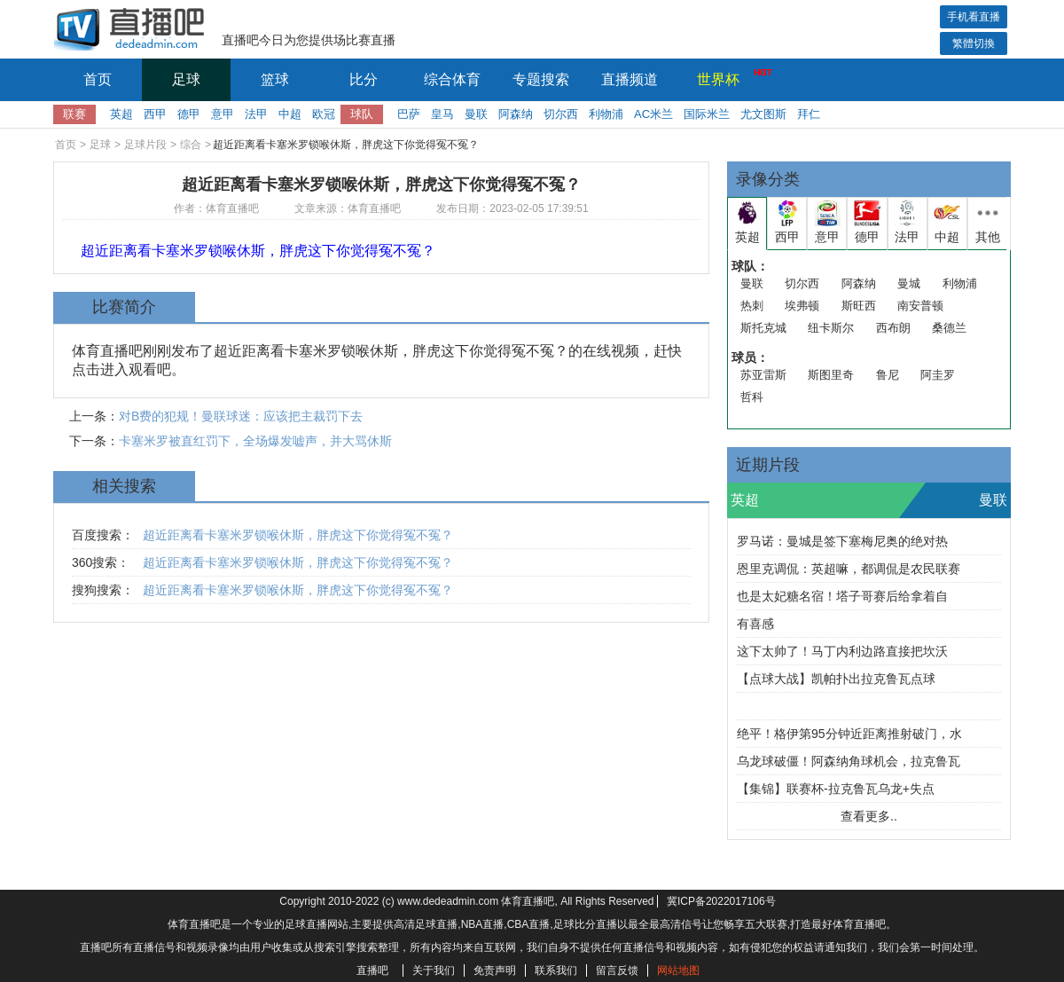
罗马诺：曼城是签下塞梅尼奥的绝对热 (842, 541)
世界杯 (730, 77)
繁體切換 (973, 43)
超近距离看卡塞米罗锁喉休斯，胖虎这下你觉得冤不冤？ (298, 535)
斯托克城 (763, 327)
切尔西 (561, 114)
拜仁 (808, 114)
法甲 (256, 114)
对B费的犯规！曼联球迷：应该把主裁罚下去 (241, 416)
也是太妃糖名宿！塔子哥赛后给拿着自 (842, 596)
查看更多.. (869, 816)
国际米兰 (707, 114)
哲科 (751, 397)
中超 (289, 114)
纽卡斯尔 (831, 327)
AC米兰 (653, 114)
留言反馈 (617, 970)
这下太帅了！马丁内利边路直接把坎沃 (842, 651)
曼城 (908, 283)
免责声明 (494, 970)
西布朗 (893, 327)
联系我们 (556, 970)
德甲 (188, 114)
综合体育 (452, 79)
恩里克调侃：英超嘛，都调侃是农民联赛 (848, 569)
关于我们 (433, 970)
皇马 (442, 114)
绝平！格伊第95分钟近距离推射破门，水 (849, 734)
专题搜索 (540, 79)
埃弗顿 (802, 305)
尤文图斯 (763, 114)
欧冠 (323, 114)
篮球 (275, 79)
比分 (363, 79)
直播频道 (629, 79)
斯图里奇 (831, 374)
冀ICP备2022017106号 (721, 901)
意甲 (222, 114)
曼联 (476, 114)
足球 (186, 79)
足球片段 (145, 144)
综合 (190, 144)
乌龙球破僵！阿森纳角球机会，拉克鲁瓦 (848, 761)
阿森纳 (515, 114)
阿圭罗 (937, 374)
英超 (121, 114)
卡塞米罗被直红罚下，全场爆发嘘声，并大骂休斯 (255, 441)
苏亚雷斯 (763, 374)
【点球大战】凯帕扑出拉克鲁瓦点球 (836, 679)
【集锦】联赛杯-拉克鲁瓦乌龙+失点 (836, 789)
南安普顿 (920, 305)
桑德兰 (949, 327)
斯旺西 (858, 305)
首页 (97, 79)
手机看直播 (973, 17)
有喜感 (755, 624)
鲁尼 (887, 374)
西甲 (155, 114)
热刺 (751, 305)
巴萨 (408, 114)
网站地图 (678, 970)
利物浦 (606, 114)
